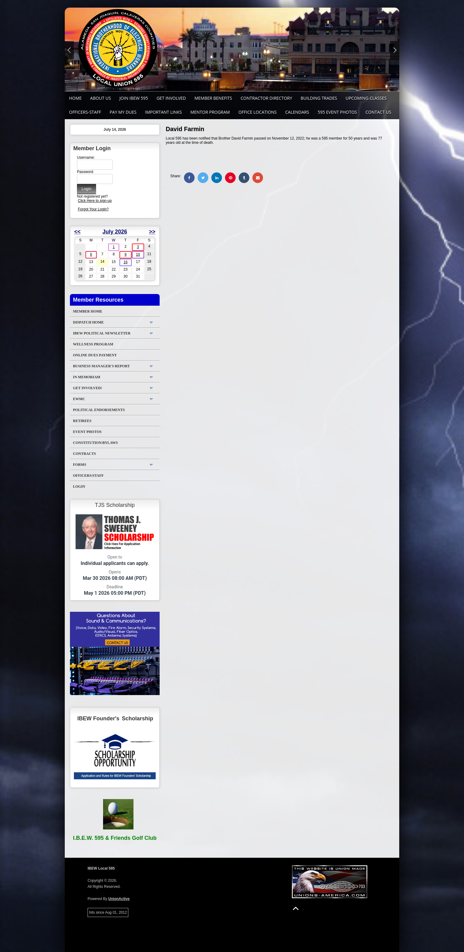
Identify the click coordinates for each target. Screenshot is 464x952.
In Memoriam (86, 377)
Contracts (84, 454)
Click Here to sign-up (95, 201)
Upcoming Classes (365, 98)
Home (75, 98)
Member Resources (98, 300)
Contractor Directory (266, 98)
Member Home (87, 311)
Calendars (297, 112)
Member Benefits (213, 98)
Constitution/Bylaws (95, 443)
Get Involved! (87, 388)
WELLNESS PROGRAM (93, 344)
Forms (79, 464)
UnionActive (119, 899)
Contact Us (378, 112)
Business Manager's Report (101, 366)
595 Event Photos (337, 112)
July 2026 (114, 232)
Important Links (163, 112)
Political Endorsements (99, 410)
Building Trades (319, 98)
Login (79, 486)
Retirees (82, 421)
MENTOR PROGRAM (210, 112)
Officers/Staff (88, 475)
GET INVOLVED (171, 98)
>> (152, 232)
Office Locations (257, 112)
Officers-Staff (85, 112)
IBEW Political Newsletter (101, 333)
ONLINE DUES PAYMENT (95, 355)
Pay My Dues (123, 112)
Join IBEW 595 (133, 98)
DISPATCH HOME (88, 322)
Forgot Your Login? (93, 209)
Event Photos (87, 432)
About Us (100, 98)
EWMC (79, 399)
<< (77, 232)
